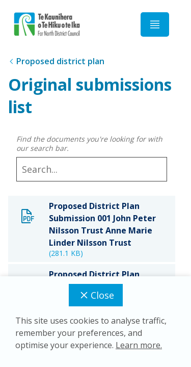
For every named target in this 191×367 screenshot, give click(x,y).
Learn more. (139, 345)
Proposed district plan (60, 61)
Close (95, 295)
